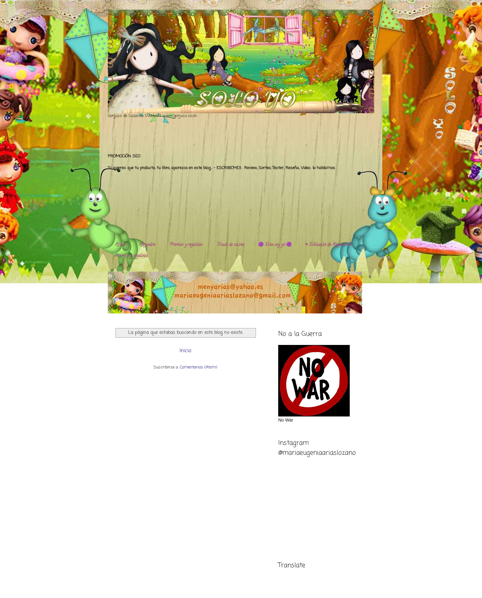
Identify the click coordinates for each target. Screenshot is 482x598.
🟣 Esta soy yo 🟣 (275, 245)
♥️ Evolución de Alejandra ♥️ (329, 245)
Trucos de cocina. (230, 245)
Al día (120, 245)
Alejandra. (147, 245)
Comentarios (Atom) (198, 367)
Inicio (185, 351)
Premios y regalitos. (186, 245)
